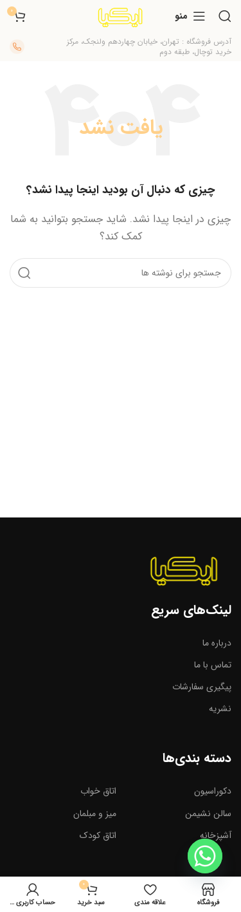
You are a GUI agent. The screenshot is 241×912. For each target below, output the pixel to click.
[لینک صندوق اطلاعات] (141, 47)
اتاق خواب (98, 791)
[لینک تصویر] (183, 568)
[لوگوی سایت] (120, 15)
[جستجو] (225, 16)
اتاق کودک (98, 835)
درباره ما (216, 643)
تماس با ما (212, 665)
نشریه (220, 709)
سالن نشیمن (208, 813)
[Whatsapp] (205, 856)
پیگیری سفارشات (201, 687)
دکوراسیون (212, 791)
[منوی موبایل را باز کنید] (190, 16)
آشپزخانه (215, 835)
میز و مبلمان (94, 813)
